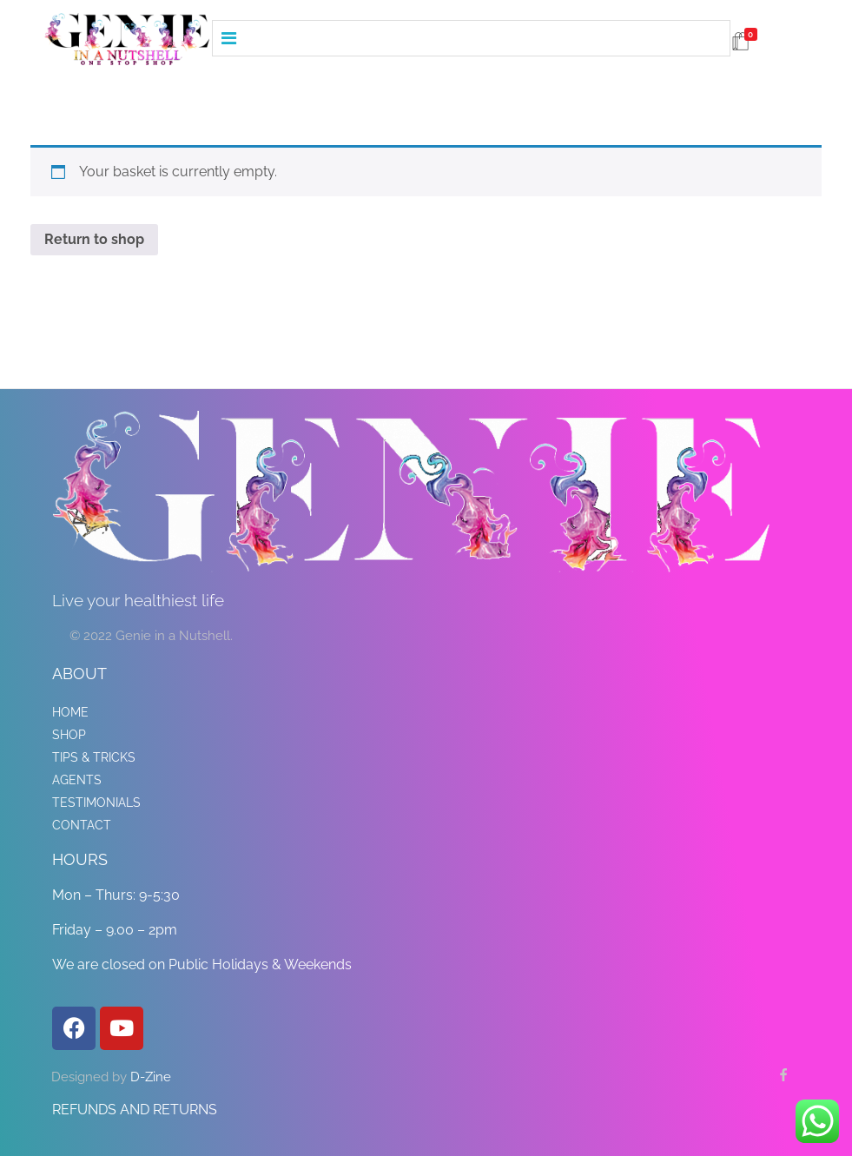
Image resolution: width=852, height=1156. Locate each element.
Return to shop (94, 239)
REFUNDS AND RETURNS (134, 1109)
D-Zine (150, 1077)
